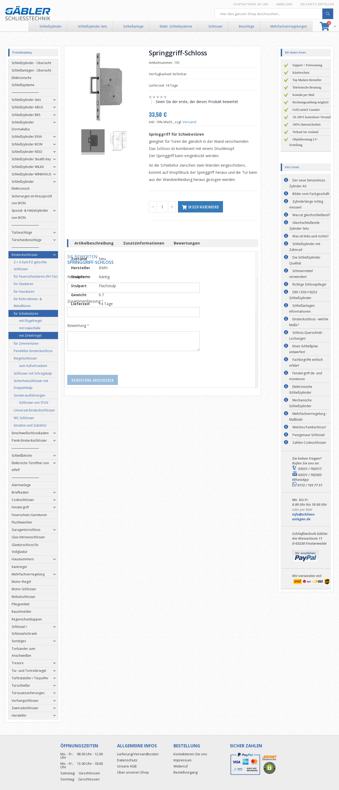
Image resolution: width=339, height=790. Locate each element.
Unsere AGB (127, 766)
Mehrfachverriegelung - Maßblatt (308, 416)
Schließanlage (133, 26)
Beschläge (246, 26)
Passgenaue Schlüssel (308, 435)
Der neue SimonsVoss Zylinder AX (307, 183)
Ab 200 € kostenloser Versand (311, 117)
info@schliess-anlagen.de (303, 516)
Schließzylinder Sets (92, 26)
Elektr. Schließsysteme (176, 26)
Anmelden (284, 4)
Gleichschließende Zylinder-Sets (304, 225)
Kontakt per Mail (303, 95)
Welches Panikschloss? (309, 427)
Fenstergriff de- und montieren (305, 376)
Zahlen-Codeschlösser (309, 442)
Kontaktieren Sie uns (251, 4)
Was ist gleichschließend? (311, 215)
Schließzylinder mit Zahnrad (304, 247)
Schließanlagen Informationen (302, 308)
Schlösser (215, 26)
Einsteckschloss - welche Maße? (308, 322)
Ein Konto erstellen (317, 4)
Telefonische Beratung (306, 87)
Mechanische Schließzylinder (300, 403)
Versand (196, 121)
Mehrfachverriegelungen (288, 26)
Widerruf (180, 766)
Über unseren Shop (133, 772)
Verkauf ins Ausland (305, 132)
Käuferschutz (300, 72)
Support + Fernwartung (307, 65)
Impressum (182, 760)
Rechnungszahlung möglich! (310, 102)
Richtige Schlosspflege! (309, 284)
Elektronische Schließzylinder (300, 389)
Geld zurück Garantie (306, 110)
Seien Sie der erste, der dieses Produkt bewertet (204, 101)
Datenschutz (127, 760)
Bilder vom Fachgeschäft (310, 194)
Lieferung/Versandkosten (138, 754)
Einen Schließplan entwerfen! (303, 349)
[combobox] (274, 13)
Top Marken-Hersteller (307, 80)
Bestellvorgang (185, 772)
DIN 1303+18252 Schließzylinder (303, 295)
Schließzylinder (50, 26)
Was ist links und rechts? (310, 236)
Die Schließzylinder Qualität (304, 260)
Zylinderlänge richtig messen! (306, 204)
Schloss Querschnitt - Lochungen (306, 335)
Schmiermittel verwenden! (301, 274)
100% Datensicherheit (306, 124)
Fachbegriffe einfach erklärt (306, 362)
